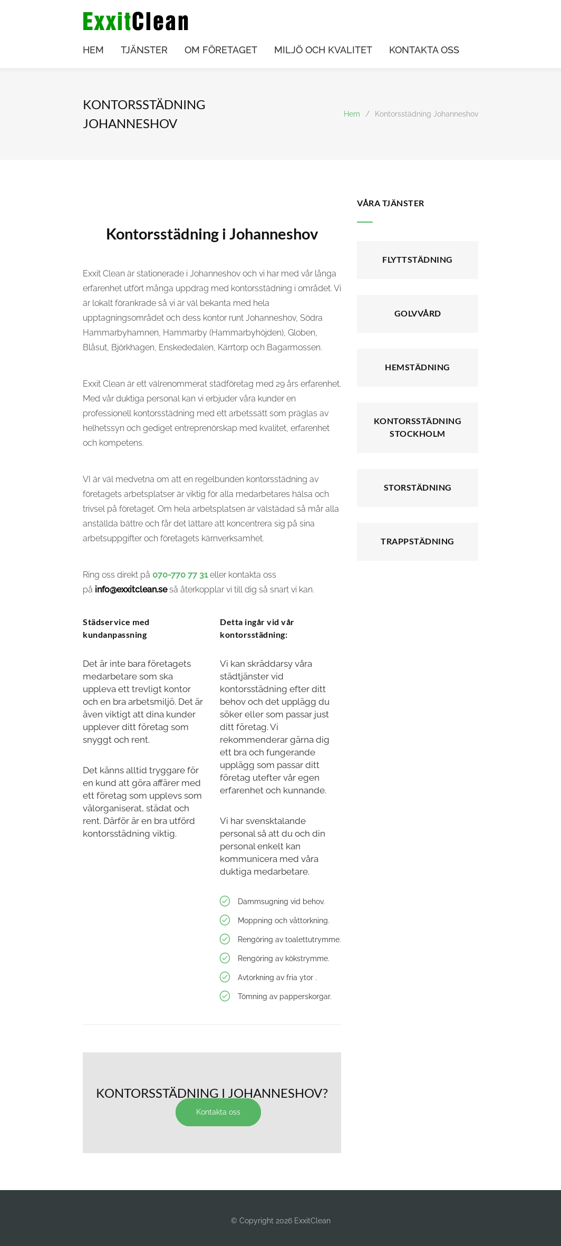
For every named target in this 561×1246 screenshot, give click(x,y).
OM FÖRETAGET (221, 50)
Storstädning (418, 487)
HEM (93, 50)
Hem (352, 114)
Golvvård (417, 313)
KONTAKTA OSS (424, 50)
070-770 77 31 (180, 575)
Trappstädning (417, 541)
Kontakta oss (220, 1112)
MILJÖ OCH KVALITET (323, 50)
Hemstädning (417, 367)
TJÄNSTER (144, 50)
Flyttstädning (417, 259)
